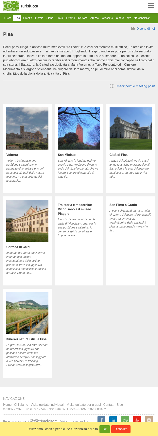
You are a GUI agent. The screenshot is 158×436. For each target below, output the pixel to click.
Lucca (7, 17)
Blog (120, 404)
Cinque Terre (124, 17)
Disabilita (120, 429)
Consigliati (142, 17)
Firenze (27, 17)
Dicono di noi (143, 28)
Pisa (17, 17)
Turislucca (21, 6)
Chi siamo (21, 404)
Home (7, 404)
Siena (49, 17)
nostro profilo (78, 421)
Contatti (108, 404)
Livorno (70, 17)
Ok (105, 429)
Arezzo (94, 17)
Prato (60, 17)
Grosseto (107, 17)
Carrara (82, 17)
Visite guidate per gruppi (84, 404)
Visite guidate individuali (47, 404)
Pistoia (39, 17)
